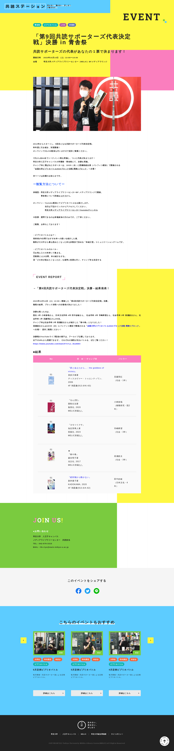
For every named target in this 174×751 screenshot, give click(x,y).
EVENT (142, 16)
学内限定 (47, 659)
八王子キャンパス (69, 734)
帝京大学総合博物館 (98, 734)
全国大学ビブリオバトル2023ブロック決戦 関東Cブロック (61, 169)
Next (151, 640)
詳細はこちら (49, 693)
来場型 (72, 25)
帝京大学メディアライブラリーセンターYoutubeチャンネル (71, 210)
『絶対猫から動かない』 (79, 477)
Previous (23, 640)
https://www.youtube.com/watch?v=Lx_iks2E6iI (57, 344)
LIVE (63, 25)
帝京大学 (54, 734)
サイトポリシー (117, 734)
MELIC (83, 734)
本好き (58, 659)
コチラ (63, 196)
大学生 (37, 659)
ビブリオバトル (50, 25)
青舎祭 (37, 25)
